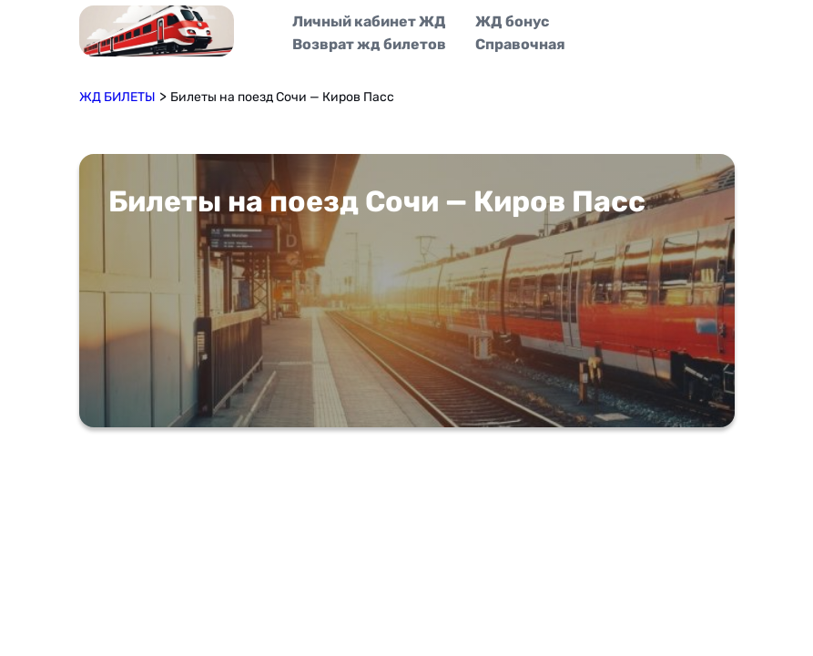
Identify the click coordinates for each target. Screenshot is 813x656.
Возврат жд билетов (369, 44)
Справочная (520, 44)
